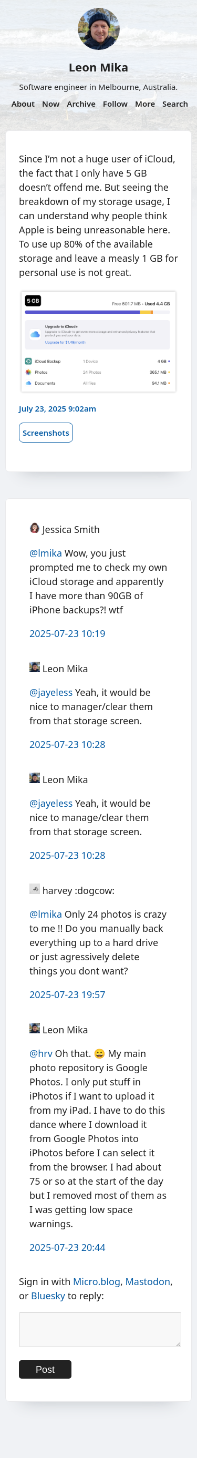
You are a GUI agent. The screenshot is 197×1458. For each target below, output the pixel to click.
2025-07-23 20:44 (67, 1247)
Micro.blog (96, 1281)
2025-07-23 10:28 (67, 744)
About (23, 103)
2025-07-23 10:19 (67, 633)
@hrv (41, 1053)
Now (50, 103)
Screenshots (46, 432)
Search (175, 103)
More (145, 103)
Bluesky (48, 1295)
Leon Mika (98, 67)
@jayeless (50, 692)
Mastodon (148, 1281)
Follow (115, 103)
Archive (81, 103)
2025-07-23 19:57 (67, 994)
